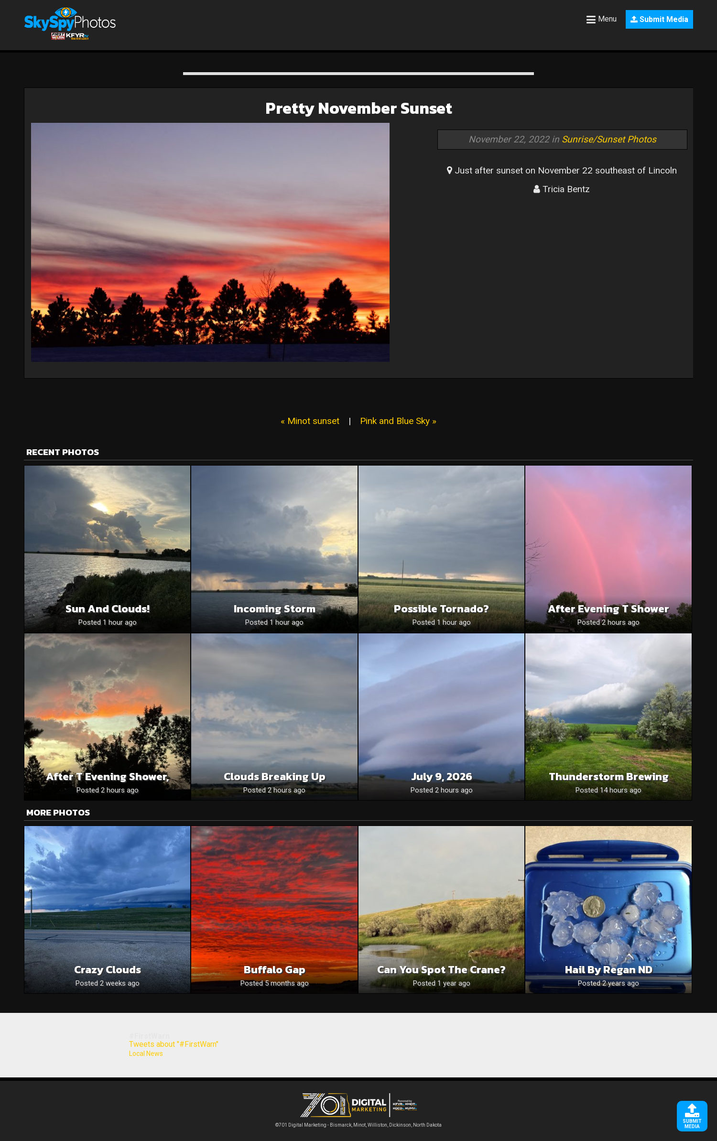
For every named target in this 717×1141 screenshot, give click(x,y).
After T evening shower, (107, 776)
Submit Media (659, 19)
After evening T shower (608, 608)
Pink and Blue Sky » (398, 420)
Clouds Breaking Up (275, 776)
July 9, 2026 (441, 776)
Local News (146, 1053)
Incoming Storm (274, 608)
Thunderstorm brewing (609, 776)
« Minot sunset (310, 420)
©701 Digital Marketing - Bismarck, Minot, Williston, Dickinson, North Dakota (358, 1123)
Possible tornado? (441, 608)
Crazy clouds (107, 969)
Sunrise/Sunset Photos (609, 139)
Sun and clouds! (107, 608)
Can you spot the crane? (441, 969)
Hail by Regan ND (608, 969)
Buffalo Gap (274, 969)
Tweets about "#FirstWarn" (173, 1044)
